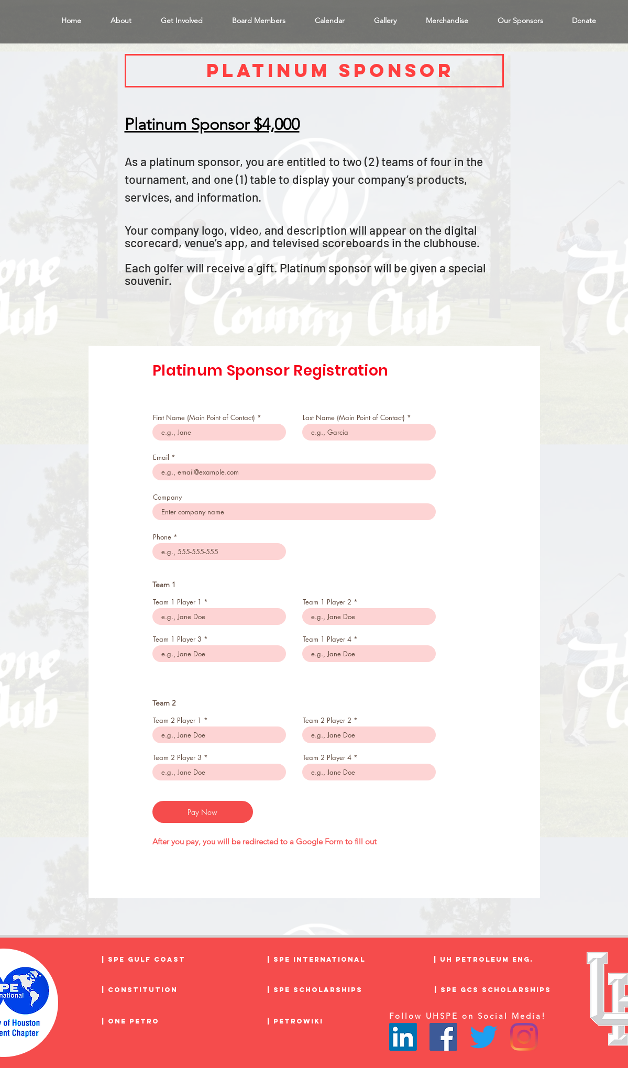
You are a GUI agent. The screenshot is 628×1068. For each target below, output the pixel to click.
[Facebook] (443, 1037)
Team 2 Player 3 (177, 757)
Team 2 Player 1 (177, 720)
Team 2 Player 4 (327, 757)
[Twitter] (484, 1037)
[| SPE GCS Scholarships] (492, 989)
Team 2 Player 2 (327, 720)
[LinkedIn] (403, 1037)
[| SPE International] (323, 959)
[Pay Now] (202, 812)
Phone (162, 537)
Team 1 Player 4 (327, 639)
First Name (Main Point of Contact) (204, 417)
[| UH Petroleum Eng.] (490, 959)
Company (167, 497)
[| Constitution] (158, 989)
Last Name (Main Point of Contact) (354, 417)
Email (161, 457)
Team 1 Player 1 (177, 602)
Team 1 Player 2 (327, 602)
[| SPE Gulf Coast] (158, 959)
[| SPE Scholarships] (323, 989)
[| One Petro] (158, 1021)
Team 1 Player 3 (177, 639)
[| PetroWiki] (323, 1021)
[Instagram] (524, 1037)
